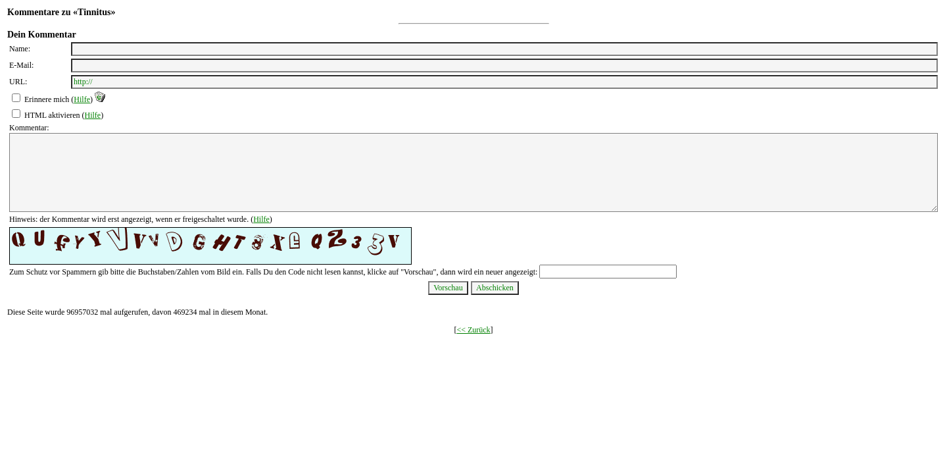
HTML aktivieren (52, 115)
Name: (19, 48)
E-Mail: (21, 65)
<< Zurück (473, 329)
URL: (18, 81)
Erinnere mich (46, 99)
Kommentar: (29, 127)
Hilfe (82, 99)
